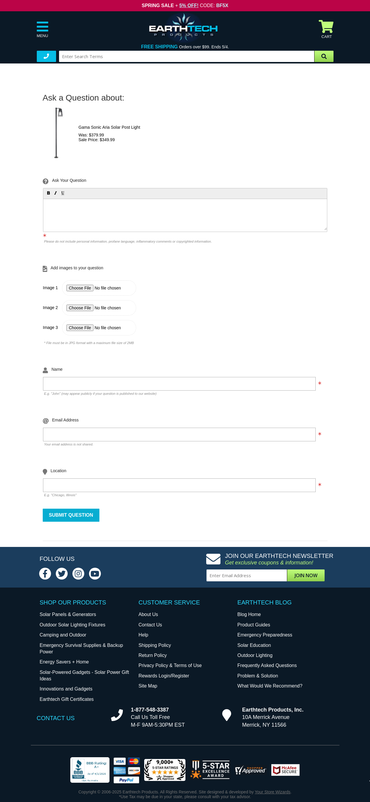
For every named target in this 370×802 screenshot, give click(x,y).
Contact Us (150, 624)
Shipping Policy (155, 645)
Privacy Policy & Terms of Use (170, 665)
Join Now (306, 575)
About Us (148, 614)
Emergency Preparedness (264, 634)
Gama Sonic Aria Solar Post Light (109, 127)
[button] (48, 192)
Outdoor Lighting (254, 655)
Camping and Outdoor (63, 634)
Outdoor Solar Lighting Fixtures (72, 624)
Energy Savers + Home (64, 661)
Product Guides (253, 624)
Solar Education (254, 645)
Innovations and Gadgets (66, 688)
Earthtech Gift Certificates (67, 699)
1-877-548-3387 (150, 710)
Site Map (148, 685)
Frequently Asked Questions (267, 665)
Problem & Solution (257, 675)
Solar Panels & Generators (68, 614)
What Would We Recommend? (269, 685)
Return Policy (153, 655)
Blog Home (249, 614)
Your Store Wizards (272, 792)
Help (143, 634)
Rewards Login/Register (164, 675)
